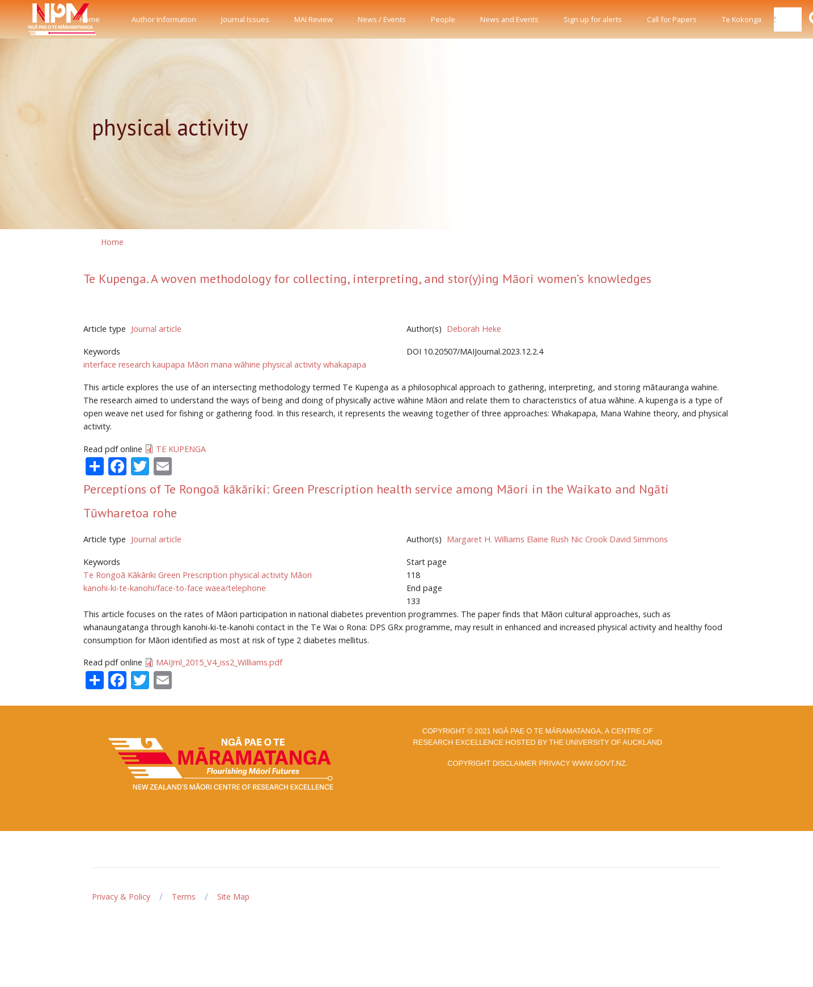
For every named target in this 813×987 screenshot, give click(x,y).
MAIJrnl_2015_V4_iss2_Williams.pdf (219, 662)
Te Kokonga (741, 19)
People (443, 19)
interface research (116, 364)
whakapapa (344, 364)
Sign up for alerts (593, 19)
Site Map (233, 896)
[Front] (34, 19)
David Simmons (638, 539)
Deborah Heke (474, 328)
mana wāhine (235, 364)
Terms (184, 896)
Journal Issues (245, 19)
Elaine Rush (548, 539)
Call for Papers (672, 19)
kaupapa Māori (181, 364)
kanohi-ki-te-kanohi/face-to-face (143, 588)
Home (89, 19)
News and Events (509, 19)
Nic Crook (589, 539)
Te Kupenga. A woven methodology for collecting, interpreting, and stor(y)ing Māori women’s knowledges (367, 278)
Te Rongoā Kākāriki (119, 575)
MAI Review (313, 19)
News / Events (382, 19)
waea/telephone (235, 588)
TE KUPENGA (181, 449)
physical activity (291, 364)
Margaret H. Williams (485, 539)
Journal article (156, 328)
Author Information (164, 19)
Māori (301, 575)
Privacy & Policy (121, 896)
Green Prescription (192, 575)
